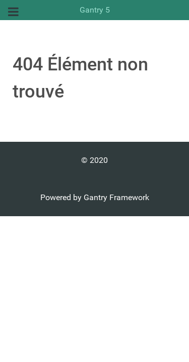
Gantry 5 (95, 10)
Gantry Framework (116, 197)
